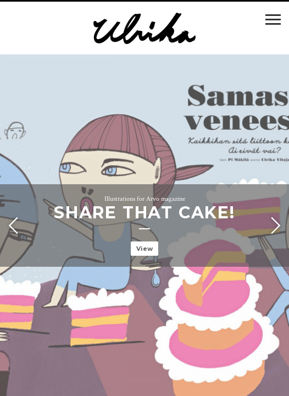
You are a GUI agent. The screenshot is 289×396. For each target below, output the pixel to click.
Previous (14, 225)
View (144, 248)
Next (274, 225)
